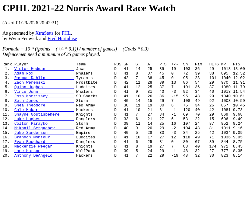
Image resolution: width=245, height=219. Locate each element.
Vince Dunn (44, 97)
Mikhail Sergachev (44, 141)
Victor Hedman (44, 70)
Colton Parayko (44, 136)
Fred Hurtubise (62, 38)
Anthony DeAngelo (44, 174)
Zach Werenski (44, 86)
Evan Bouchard (44, 158)
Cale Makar (44, 119)
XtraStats (44, 33)
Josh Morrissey (44, 103)
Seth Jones (44, 108)
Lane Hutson (44, 169)
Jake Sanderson (44, 147)
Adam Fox (44, 75)
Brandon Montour (44, 152)
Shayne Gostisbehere (44, 125)
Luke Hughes (44, 130)
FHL (66, 33)
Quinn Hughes (44, 92)
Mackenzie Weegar (44, 163)
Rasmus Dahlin (44, 81)
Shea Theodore (44, 114)
